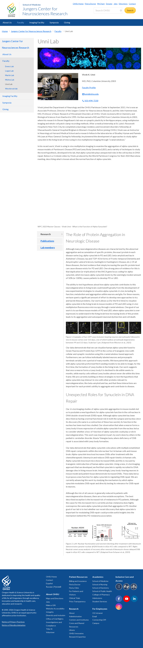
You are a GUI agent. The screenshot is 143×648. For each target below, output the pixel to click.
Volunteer (50, 632)
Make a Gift (51, 605)
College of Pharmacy (101, 594)
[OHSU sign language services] (126, 589)
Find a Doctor (90, 4)
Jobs (116, 4)
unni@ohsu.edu (92, 94)
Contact (132, 4)
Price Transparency (77, 601)
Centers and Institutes (79, 620)
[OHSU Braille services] (119, 589)
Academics (97, 577)
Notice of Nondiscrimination (13, 625)
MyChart (101, 4)
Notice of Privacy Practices (13, 622)
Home (5, 31)
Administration (75, 616)
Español (49, 583)
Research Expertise (77, 637)
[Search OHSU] (108, 10)
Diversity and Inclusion (55, 615)
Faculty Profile (89, 87)
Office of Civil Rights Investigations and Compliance (54, 622)
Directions (123, 4)
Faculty (20, 22)
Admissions (97, 598)
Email (94, 616)
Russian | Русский (53, 587)
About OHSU (52, 594)
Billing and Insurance (78, 581)
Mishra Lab (9, 80)
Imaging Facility (36, 22)
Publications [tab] (47, 240)
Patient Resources (78, 577)
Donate (109, 4)
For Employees (99, 608)
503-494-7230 (91, 100)
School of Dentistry (100, 588)
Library (72, 630)
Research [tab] (46, 234)
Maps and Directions (54, 598)
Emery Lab (9, 66)
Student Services (99, 601)
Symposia (54, 22)
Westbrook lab (11, 88)
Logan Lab (9, 71)
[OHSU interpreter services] (134, 589)
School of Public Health (102, 591)
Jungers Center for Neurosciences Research (45, 11)
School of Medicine (32, 4)
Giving (67, 22)
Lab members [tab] (48, 247)
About (72, 613)
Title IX (49, 629)
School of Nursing (99, 584)
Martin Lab (9, 75)
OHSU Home (78, 4)
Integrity (50, 612)
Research (73, 608)
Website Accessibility (55, 608)
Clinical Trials (74, 598)
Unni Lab (8, 84)
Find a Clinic (74, 588)
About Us (7, 22)
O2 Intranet (97, 613)
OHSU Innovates (76, 633)
